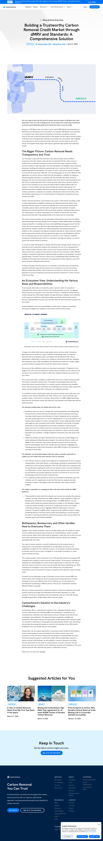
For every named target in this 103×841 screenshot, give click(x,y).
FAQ (56, 819)
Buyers (35, 7)
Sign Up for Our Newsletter (32, 810)
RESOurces (59, 800)
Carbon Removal (60, 814)
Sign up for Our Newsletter (51, 753)
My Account (58, 788)
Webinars (58, 808)
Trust (70, 782)
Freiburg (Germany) (89, 780)
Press (56, 816)
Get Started (13, 810)
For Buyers (58, 780)
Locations (87, 777)
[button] (44, 7)
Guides (57, 805)
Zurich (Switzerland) (87, 783)
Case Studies (59, 811)
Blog (56, 803)
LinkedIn (71, 805)
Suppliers (28, 7)
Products (57, 785)
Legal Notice (59, 829)
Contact (72, 800)
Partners (71, 791)
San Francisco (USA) (87, 788)
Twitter (71, 808)
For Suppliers (59, 782)
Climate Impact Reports (74, 794)
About (71, 777)
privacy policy (92, 831)
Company (72, 780)
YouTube (71, 811)
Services (58, 777)
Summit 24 (72, 788)
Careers (71, 785)
